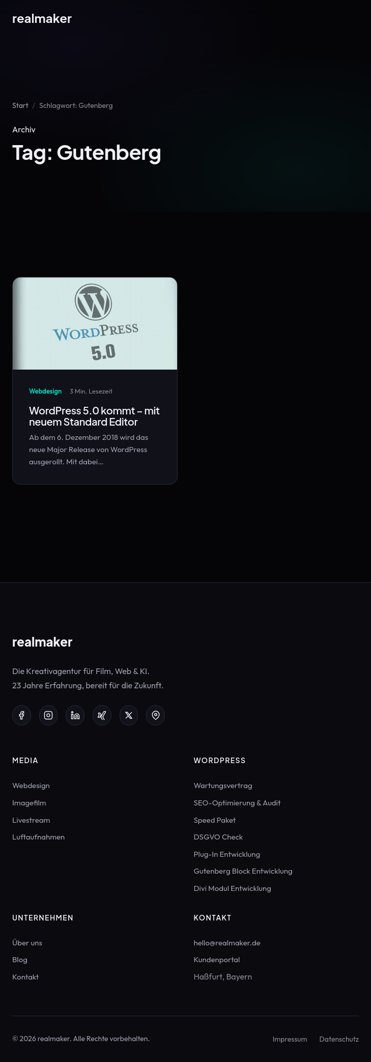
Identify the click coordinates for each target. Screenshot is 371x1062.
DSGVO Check (218, 837)
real (42, 17)
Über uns (27, 942)
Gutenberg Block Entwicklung (243, 871)
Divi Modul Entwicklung (232, 888)
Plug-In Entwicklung (227, 854)
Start (20, 105)
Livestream (31, 820)
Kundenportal (217, 959)
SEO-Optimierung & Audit (237, 802)
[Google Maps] (155, 715)
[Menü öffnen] (352, 18)
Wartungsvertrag (223, 785)
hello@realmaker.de (227, 942)
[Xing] (102, 715)
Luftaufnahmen (38, 837)
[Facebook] (21, 715)
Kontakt (25, 977)
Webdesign (31, 785)
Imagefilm (29, 802)
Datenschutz (339, 1039)
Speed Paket (215, 820)
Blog (19, 959)
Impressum (290, 1039)
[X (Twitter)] (129, 715)
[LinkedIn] (75, 715)
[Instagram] (48, 715)
